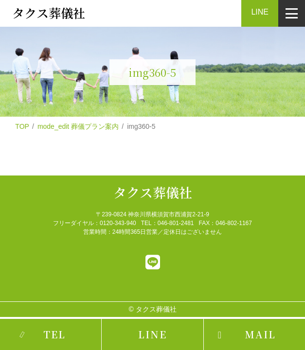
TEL (54, 334)
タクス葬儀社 (152, 192)
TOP (22, 126)
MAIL (260, 334)
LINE (260, 12)
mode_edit (78, 126)
